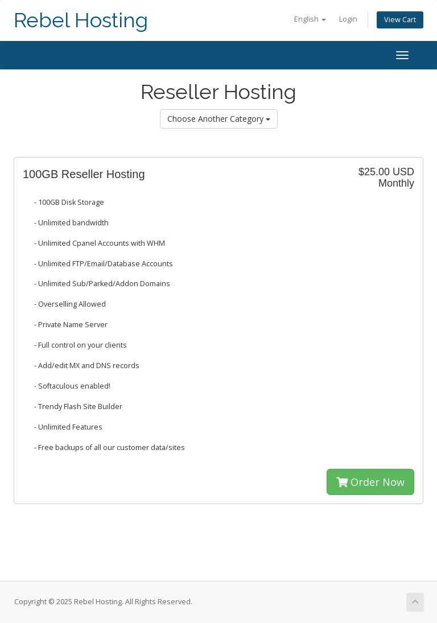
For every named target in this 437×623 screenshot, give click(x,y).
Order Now (370, 482)
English (310, 19)
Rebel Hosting (81, 20)
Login (348, 19)
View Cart (400, 19)
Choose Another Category (218, 118)
